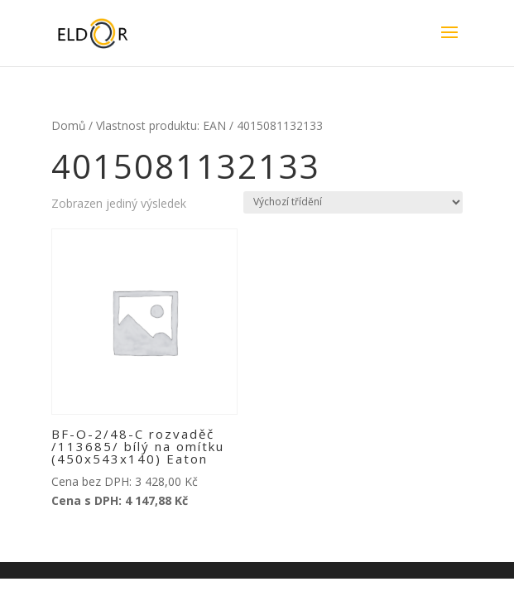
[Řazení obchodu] (353, 202)
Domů (68, 125)
